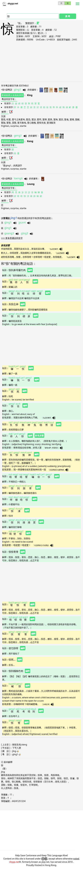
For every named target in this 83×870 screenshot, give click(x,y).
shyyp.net (14, 861)
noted (76, 858)
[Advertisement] (41, 61)
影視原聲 (39, 435)
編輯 (30, 270)
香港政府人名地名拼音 (12, 95)
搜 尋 (67, 16)
